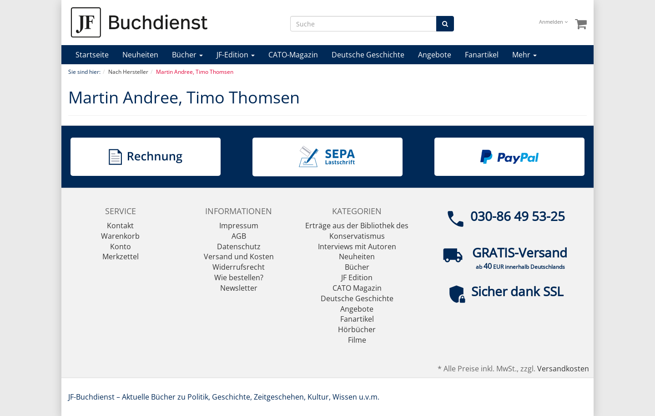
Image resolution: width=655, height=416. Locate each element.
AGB (239, 236)
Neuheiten (140, 55)
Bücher (187, 55)
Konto (120, 246)
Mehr (524, 55)
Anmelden (553, 21)
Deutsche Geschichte (368, 55)
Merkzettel (120, 257)
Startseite (92, 55)
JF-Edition (236, 55)
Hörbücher (357, 329)
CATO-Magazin (293, 55)
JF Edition (357, 277)
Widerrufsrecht (238, 267)
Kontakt (120, 226)
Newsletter (238, 288)
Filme (357, 340)
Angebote (434, 55)
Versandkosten (563, 369)
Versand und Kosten (239, 257)
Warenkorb (120, 236)
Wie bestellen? (238, 277)
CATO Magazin (357, 288)
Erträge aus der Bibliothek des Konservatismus (356, 231)
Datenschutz (239, 246)
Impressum (238, 226)
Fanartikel (482, 55)
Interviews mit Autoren (357, 246)
